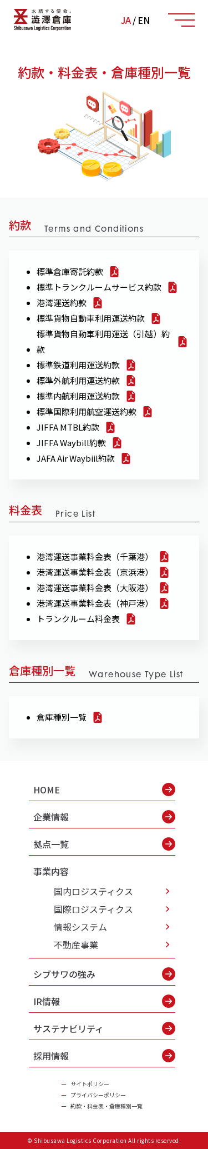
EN (144, 20)
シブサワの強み (104, 974)
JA (126, 20)
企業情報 (104, 816)
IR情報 (104, 1001)
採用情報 (104, 1055)
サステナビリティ (104, 1028)
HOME (104, 789)
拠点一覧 (104, 844)
